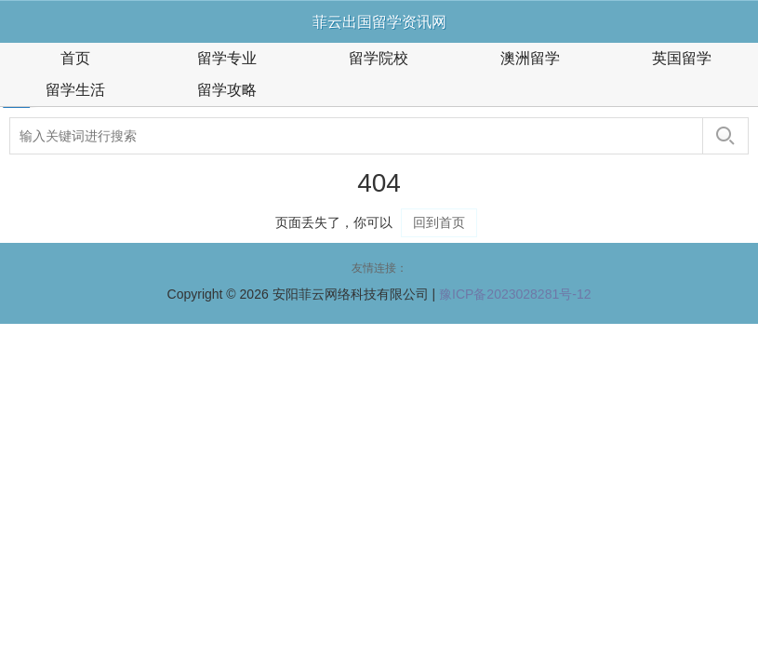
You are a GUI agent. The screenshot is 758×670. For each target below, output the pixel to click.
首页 (75, 58)
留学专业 (227, 58)
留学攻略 (227, 90)
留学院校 (378, 58)
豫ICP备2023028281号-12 (515, 294)
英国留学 (681, 58)
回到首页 (439, 222)
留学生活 (75, 90)
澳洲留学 (530, 58)
